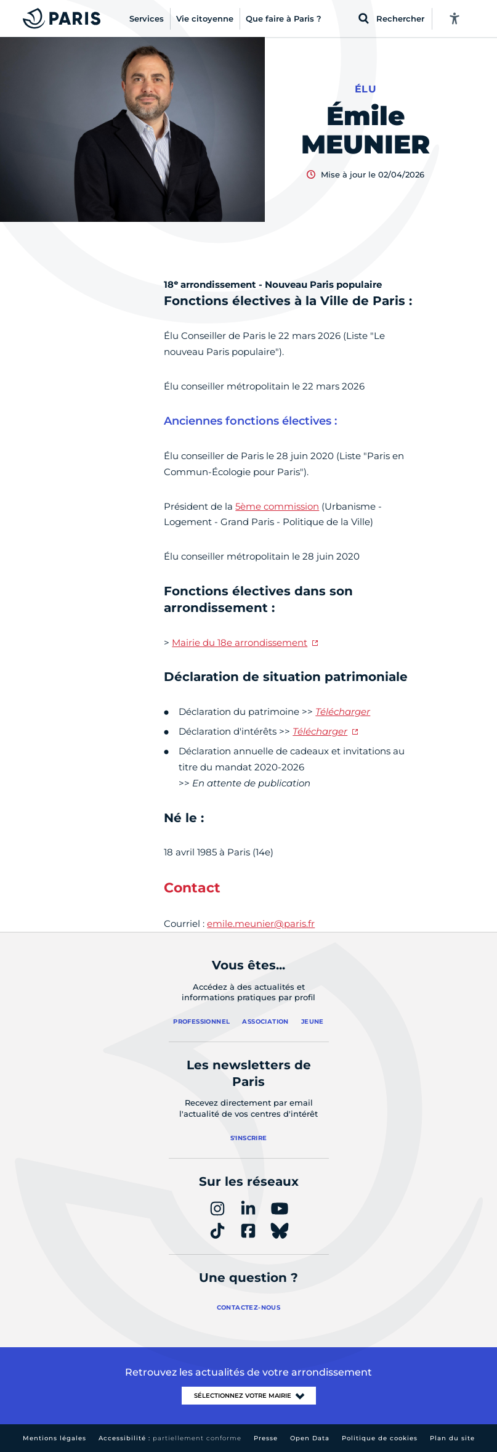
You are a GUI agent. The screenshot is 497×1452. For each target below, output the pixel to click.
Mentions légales (54, 1438)
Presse (266, 1438)
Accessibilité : (170, 1438)
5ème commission (277, 506)
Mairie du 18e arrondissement (239, 642)
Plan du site (452, 1438)
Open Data (309, 1438)
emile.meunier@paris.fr (261, 923)
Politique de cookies (380, 1438)
